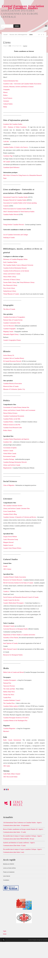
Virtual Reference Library (27, 282)
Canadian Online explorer (10, 706)
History (5, 92)
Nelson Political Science (10, 413)
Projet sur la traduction (8, 872)
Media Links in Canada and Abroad (13, 672)
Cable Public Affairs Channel (11, 774)
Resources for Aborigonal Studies (13, 655)
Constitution (6, 880)
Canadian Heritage (8, 459)
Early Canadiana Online (10, 262)
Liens (7, 42)
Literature (6, 101)
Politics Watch (7, 430)
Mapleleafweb (7, 468)
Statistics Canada (8, 450)
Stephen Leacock (8, 545)
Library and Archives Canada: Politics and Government (19, 410)
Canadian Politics (8, 422)
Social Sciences (7, 98)
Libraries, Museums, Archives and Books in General (18, 86)
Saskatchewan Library (9, 291)
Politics (5, 95)
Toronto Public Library (9, 282)
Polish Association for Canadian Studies (14, 208)
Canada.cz (6, 591)
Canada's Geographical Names (12, 340)
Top (4, 940)
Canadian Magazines (9, 728)
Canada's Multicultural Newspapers (13, 603)
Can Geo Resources (9, 326)
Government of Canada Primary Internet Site (16, 407)
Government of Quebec (10, 448)
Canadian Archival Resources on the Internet (16, 271)
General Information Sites (10, 81)
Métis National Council (10, 649)
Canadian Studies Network (11, 214)
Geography (6, 89)
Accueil (5, 34)
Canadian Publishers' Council (11, 700)
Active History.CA (8, 355)
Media (5, 107)
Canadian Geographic (9, 328)
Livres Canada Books (9, 511)
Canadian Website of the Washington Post (15, 720)
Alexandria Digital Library (11, 334)
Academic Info (7, 442)
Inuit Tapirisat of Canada (10, 643)
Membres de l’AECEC (8, 864)
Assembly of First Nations (10, 637)
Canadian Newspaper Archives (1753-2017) (16, 717)
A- (43, 34)
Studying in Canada (9, 237)
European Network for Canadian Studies (15, 200)
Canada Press (7, 697)
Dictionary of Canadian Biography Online (15, 259)
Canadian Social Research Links (12, 427)
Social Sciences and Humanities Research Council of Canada (20, 597)
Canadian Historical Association (12, 383)
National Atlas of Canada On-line (12, 320)
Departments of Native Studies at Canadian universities (19, 634)
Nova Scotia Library (9, 288)
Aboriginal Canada (8, 626)
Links (10, 45)
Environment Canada (9, 456)
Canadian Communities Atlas (11, 323)
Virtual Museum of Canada (11, 294)
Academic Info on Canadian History (13, 358)
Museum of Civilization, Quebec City (14, 389)
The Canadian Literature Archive (12, 505)
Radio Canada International (12, 740)
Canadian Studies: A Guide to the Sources (15, 147)
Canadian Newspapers (9, 680)
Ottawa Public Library (9, 276)
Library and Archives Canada (11, 274)
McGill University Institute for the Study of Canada (18, 583)
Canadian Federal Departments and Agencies (16, 439)
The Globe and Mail (9, 689)
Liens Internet (6, 876)
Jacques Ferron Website (10, 536)
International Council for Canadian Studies (15, 197)
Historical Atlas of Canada (10, 386)
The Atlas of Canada (9, 309)
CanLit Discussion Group (10, 539)
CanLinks (6, 141)
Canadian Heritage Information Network (15, 462)
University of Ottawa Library (11, 279)
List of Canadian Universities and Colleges (15, 234)
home (4, 934)
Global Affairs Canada (9, 453)
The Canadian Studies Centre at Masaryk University (18, 265)
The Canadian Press (9, 703)
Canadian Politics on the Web (11, 419)
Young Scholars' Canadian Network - (14, 224)
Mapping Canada (8, 331)
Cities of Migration (8, 485)
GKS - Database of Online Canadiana (14, 127)
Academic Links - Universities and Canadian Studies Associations (22, 84)
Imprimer (25, 46)
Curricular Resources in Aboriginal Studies (15, 629)
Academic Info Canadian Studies (12, 124)
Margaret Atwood (8, 542)
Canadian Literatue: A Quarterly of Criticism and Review (19, 517)
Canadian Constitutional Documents (13, 416)
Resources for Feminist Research (12, 580)
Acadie (5, 566)
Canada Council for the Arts (11, 600)
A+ (39, 34)
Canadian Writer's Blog (10, 514)
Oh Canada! (6, 161)
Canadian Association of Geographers (14, 317)
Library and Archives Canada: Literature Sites (16, 508)
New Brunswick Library (10, 285)
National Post (7, 683)
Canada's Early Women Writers (12, 548)
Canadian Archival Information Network (15, 268)
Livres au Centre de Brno (9, 868)
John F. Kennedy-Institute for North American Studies (18, 211)
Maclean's (6, 731)
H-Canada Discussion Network (12, 361)
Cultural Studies (8, 104)
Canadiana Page (8, 156)
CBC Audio (6, 766)
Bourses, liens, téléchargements (18, 34)
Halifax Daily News (9, 692)
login (4, 931)
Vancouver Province (9, 686)
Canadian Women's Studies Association (14, 577)
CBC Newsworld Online (10, 777)
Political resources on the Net (11, 424)
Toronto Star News (8, 694)
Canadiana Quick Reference (11, 167)
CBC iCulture (7, 569)
